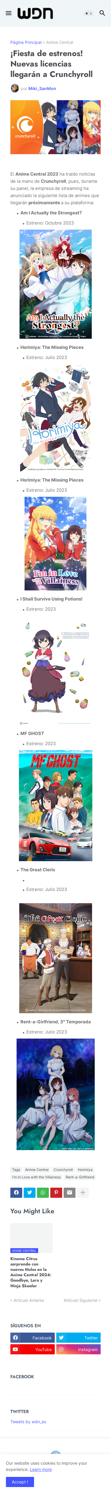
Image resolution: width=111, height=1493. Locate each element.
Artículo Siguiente (80, 1300)
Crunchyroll (63, 1169)
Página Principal (25, 42)
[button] (8, 13)
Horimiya (85, 1169)
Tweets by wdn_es (28, 1421)
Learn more (41, 1469)
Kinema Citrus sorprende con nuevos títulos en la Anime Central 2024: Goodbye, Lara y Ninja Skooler (31, 1272)
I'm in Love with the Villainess (36, 1177)
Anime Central (59, 42)
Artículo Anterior (29, 1300)
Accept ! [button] (20, 1481)
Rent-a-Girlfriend (80, 1177)
